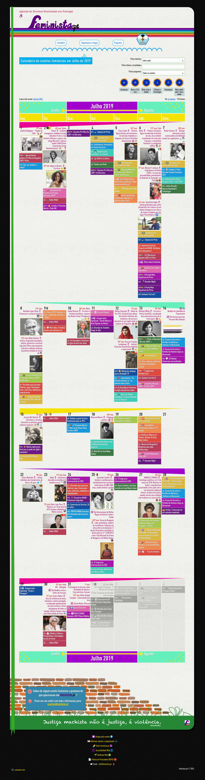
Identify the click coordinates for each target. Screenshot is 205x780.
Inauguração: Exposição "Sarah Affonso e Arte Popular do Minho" (101, 321)
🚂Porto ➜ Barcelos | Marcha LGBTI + (150, 340)
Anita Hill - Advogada (60, 585)
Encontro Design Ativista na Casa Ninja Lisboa (101, 570)
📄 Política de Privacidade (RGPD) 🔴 (102, 759)
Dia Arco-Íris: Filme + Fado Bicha (150, 269)
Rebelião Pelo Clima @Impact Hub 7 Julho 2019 (172, 180)
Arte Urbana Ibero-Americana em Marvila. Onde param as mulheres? (125, 182)
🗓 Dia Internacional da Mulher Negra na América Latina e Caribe (102, 514)
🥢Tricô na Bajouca (148, 355)
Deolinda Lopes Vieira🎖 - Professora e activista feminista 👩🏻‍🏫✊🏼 (31, 312)
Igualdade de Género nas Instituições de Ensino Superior (102, 444)
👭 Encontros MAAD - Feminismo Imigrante (77, 498)
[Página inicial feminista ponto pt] (53, 23)
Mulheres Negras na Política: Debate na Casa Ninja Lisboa (148, 437)
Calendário (61, 43)
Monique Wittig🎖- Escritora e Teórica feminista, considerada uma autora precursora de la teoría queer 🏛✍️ (150, 313)
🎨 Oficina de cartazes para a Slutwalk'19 (125, 372)
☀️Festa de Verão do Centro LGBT (148, 605)
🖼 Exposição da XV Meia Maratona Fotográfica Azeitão (101, 602)
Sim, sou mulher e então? (28, 166)
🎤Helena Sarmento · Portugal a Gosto (172, 589)
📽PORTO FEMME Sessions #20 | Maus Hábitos (78, 614)
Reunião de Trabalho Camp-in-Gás (100, 329)
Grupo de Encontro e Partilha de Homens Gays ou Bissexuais (172, 352)
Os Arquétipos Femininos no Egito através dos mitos (78, 341)
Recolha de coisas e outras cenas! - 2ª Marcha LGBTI (149, 591)
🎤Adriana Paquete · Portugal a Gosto (148, 598)
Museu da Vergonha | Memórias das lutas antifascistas (148, 447)
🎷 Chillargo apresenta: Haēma (126, 189)
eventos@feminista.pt (58, 704)
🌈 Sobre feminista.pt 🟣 (102, 745)
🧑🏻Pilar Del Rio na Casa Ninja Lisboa (101, 617)
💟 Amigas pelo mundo (101, 736)
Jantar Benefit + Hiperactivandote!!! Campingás (170, 189)
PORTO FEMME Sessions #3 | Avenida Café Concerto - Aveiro (78, 514)
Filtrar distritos (135, 59)
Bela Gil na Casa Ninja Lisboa (100, 452)
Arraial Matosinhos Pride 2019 (149, 455)
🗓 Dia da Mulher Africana (80, 603)
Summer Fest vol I (147, 294)
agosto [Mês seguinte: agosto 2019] (149, 110)
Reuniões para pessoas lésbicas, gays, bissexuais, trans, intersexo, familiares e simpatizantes (30, 388)
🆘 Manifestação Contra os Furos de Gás (149, 419)
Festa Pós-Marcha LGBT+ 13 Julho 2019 (148, 385)
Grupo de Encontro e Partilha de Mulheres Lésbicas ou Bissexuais (171, 342)
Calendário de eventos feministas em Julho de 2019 (56, 61)
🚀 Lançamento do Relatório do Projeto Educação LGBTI (52, 193)
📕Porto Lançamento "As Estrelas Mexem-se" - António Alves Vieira (125, 198)
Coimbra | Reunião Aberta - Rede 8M (54, 207)
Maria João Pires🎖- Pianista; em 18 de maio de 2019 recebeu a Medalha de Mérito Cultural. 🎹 (55, 508)
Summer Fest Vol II (147, 378)
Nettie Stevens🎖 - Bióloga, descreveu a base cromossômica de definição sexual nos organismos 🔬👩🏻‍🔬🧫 (173, 134)
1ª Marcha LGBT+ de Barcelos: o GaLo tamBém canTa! (149, 349)
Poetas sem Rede (99, 164)
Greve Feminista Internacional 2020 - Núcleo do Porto (30, 399)
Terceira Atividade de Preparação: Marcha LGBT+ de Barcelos (31, 378)
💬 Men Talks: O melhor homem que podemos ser (54, 329)
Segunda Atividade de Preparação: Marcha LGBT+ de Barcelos (125, 172)
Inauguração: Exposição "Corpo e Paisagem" (27, 591)
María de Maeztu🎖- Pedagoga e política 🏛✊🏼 (102, 417)
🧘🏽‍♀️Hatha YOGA (50, 200)
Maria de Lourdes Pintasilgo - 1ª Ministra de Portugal (104, 587)
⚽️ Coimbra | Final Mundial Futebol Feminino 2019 (172, 172)
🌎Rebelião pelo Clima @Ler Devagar (101, 610)
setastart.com (18, 769)
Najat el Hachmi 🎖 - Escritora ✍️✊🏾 (55, 167)
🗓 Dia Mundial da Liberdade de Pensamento (176, 311)
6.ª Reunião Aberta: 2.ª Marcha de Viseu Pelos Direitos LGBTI (77, 428)
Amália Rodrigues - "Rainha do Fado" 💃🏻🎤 (31, 131)
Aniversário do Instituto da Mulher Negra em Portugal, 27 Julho (149, 523)
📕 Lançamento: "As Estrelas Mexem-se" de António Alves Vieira (124, 381)
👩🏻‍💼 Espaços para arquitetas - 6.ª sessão (99, 152)
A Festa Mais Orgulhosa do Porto (146, 288)
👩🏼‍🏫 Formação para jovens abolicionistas (100, 139)
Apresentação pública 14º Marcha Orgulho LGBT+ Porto (30, 158)
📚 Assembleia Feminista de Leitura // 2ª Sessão (148, 428)
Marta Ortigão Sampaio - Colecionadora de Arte (80, 597)
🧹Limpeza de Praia (100, 132)
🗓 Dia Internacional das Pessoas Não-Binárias (176, 318)
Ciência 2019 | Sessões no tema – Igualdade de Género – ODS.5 (54, 315)
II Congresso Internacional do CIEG (75, 479)
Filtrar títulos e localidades (131, 65)
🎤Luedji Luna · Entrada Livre (147, 372)
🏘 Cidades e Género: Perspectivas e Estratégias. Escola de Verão (53, 636)
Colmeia (143, 42)
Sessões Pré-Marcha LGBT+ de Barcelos (78, 133)
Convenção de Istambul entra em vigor (102, 594)
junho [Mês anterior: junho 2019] (55, 110)
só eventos (171, 99)
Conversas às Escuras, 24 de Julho (78, 505)
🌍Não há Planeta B (76, 607)
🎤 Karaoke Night (147, 281)
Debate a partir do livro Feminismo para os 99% (77, 419)
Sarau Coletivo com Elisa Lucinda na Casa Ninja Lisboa (126, 486)
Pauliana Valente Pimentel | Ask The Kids (100, 623)
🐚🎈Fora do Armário (149, 551)
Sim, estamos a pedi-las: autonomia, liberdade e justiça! (150, 364)
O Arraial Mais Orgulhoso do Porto (147, 276)
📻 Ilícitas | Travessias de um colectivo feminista (172, 511)
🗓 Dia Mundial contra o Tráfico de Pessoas (57, 591)
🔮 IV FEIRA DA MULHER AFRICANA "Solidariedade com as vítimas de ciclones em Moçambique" (150, 534)
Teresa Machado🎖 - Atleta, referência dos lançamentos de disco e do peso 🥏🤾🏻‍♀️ (31, 479)
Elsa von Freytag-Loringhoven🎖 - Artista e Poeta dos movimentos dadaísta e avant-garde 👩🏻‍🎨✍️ (125, 346)
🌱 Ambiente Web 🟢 (102, 755)
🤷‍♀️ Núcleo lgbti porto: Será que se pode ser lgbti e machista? (30, 449)
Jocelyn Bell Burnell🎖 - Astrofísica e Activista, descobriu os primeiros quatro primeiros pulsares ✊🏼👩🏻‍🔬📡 (31, 419)
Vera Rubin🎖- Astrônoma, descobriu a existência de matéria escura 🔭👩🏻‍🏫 (57, 479)
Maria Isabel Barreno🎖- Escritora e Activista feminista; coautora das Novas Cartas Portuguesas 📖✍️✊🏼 (79, 313)
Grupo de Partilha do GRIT (29, 457)
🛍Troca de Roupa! (100, 312)
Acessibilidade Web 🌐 (104, 750)
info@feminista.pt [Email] (105, 764)
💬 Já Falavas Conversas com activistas (171, 359)
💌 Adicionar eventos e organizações (100, 741)
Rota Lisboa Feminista (149, 262)
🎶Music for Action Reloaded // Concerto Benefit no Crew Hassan (126, 397)
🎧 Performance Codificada (123, 598)
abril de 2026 (38, 99)
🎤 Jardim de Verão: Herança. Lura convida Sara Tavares (149, 545)
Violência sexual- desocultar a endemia (123, 419)
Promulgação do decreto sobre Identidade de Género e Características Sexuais (79, 588)
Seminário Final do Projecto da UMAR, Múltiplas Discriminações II (149, 248)
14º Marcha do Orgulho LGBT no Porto (147, 256)
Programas (118, 43)
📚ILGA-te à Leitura (100, 158)
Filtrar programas (135, 71)
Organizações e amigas (89, 43)
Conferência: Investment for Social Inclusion (101, 145)
